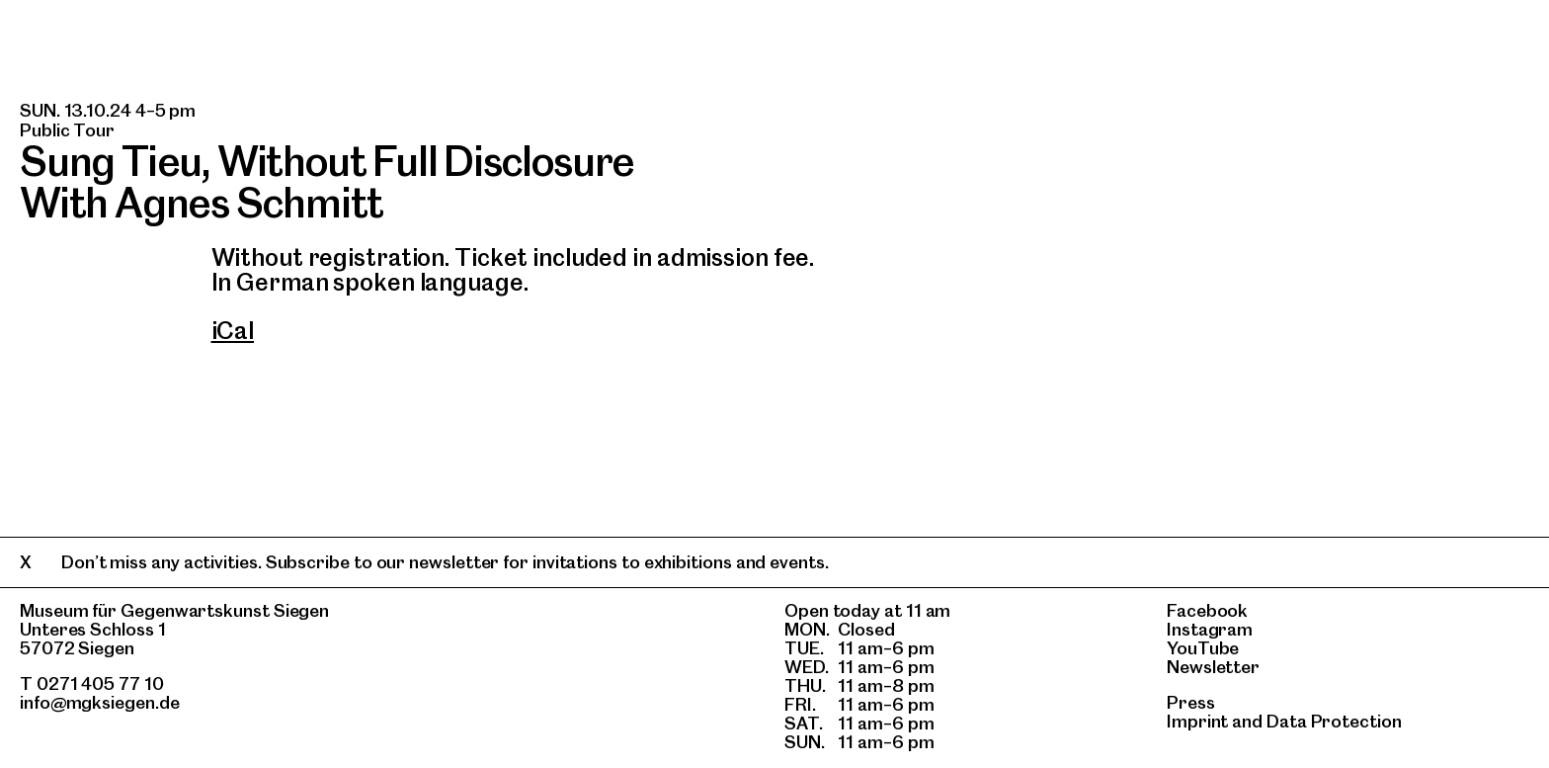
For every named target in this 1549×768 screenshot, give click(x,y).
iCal (233, 330)
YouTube (1203, 648)
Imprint (1197, 721)
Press (1191, 702)
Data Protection (1334, 721)
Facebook (1207, 610)
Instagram (1210, 629)
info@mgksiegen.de (100, 702)
